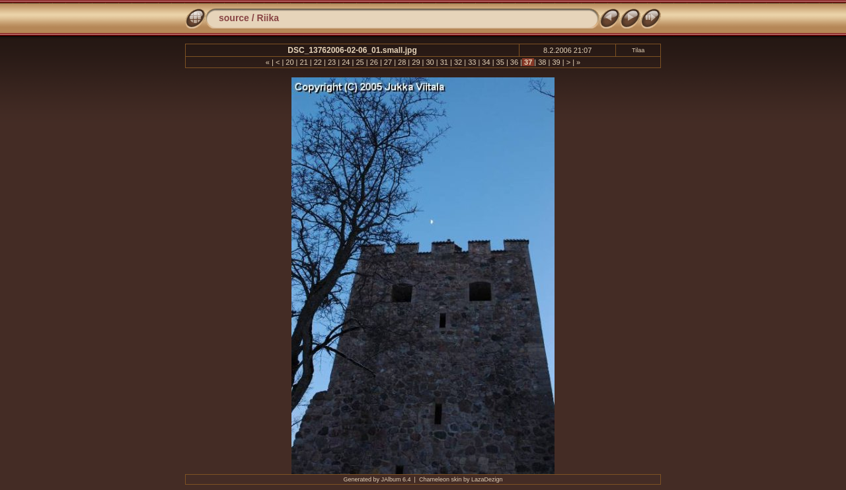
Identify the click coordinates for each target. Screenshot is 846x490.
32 (458, 62)
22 (318, 62)
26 (374, 62)
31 (444, 62)
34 (486, 62)
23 (332, 62)
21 (303, 62)
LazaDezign (487, 479)
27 (388, 62)
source (234, 18)
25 (359, 62)
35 (500, 62)
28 (402, 62)
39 (556, 62)
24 (346, 62)
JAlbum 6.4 (396, 479)
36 (514, 62)
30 (430, 62)
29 (416, 62)
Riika (268, 18)
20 (289, 62)
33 (472, 62)
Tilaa (638, 50)
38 (542, 62)
